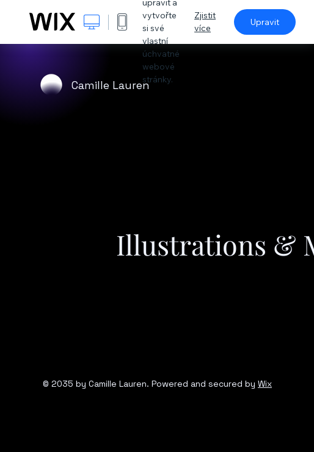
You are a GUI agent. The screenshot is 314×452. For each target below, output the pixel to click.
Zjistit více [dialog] (205, 22)
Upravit (264, 21)
